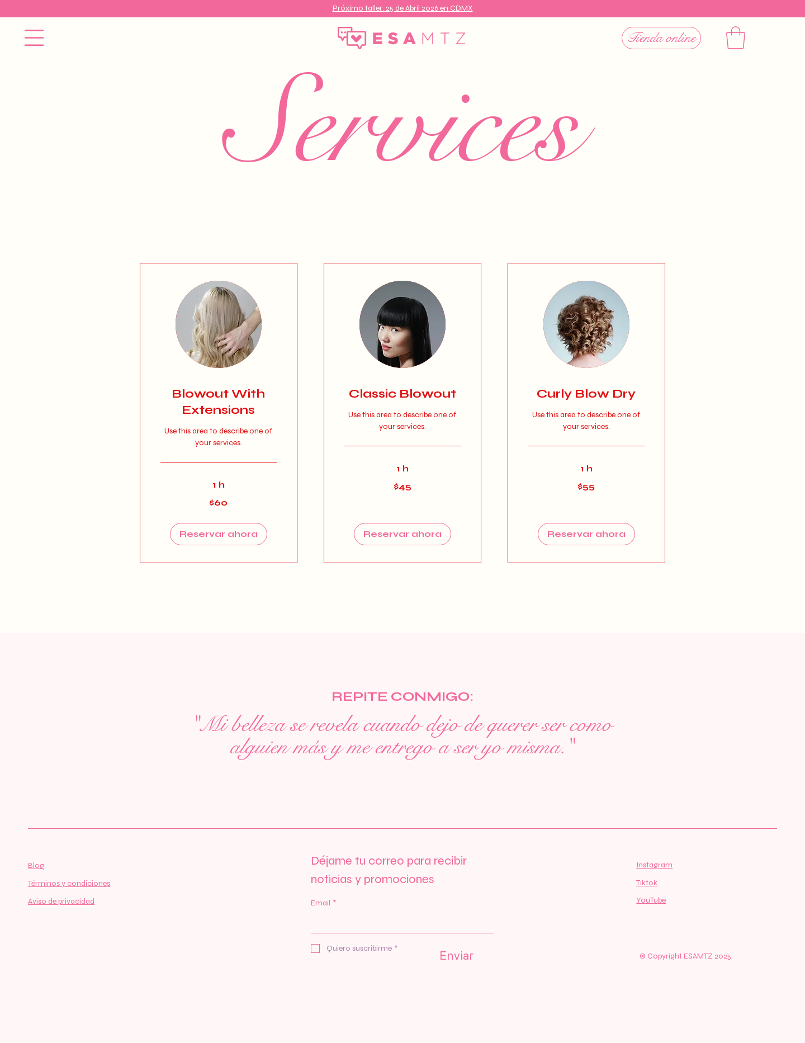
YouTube (651, 900)
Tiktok (646, 883)
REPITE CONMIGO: (402, 696)
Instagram (654, 865)
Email (323, 903)
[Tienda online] (661, 38)
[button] (34, 38)
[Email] (399, 923)
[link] (218, 402)
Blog (36, 865)
